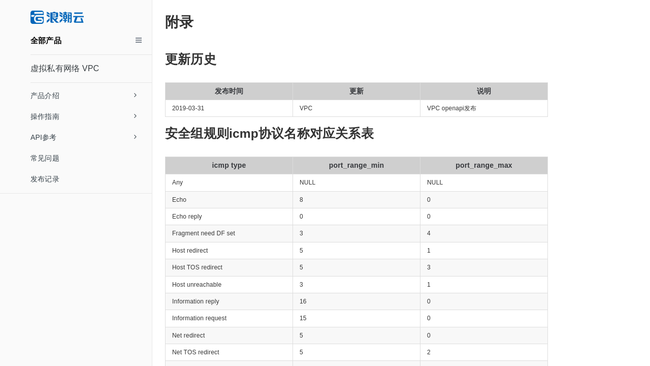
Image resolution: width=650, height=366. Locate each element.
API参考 (83, 137)
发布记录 (44, 179)
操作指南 (83, 116)
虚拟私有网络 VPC (64, 68)
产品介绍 (83, 96)
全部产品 (45, 40)
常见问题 (44, 158)
